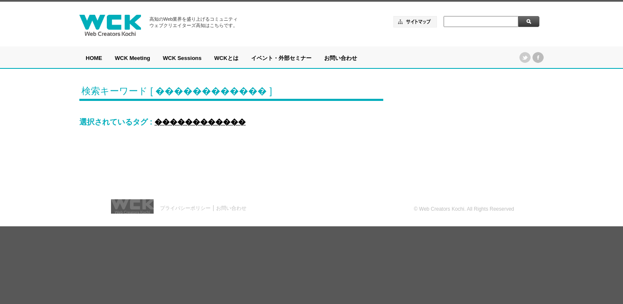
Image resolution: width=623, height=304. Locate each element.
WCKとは (226, 58)
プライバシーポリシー (185, 208)
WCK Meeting (132, 58)
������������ (200, 122)
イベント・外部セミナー (281, 58)
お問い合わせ (340, 58)
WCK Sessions (182, 58)
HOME (94, 58)
